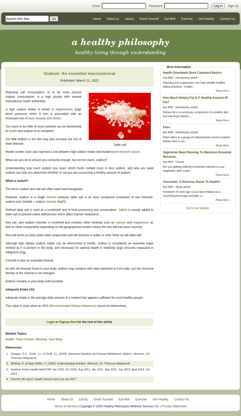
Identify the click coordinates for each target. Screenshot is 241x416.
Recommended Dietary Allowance (72, 306)
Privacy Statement (174, 406)
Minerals (41, 339)
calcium (121, 222)
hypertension (64, 109)
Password (155, 6)
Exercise (187, 19)
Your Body (55, 339)
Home (97, 19)
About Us (113, 19)
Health (9, 339)
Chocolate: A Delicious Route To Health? (192, 182)
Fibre (166, 127)
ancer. (137, 152)
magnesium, (141, 222)
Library (129, 19)
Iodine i (124, 210)
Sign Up (233, 6)
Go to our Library (197, 208)
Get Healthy (206, 19)
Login (50, 322)
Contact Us (227, 19)
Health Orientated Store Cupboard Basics (192, 72)
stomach (124, 152)
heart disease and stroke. (45, 118)
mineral (52, 197)
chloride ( (52, 201)
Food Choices (25, 339)
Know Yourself (149, 19)
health (13, 131)
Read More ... (224, 90)
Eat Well (169, 19)
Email (96, 6)
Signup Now (68, 322)
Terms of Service (66, 406)
